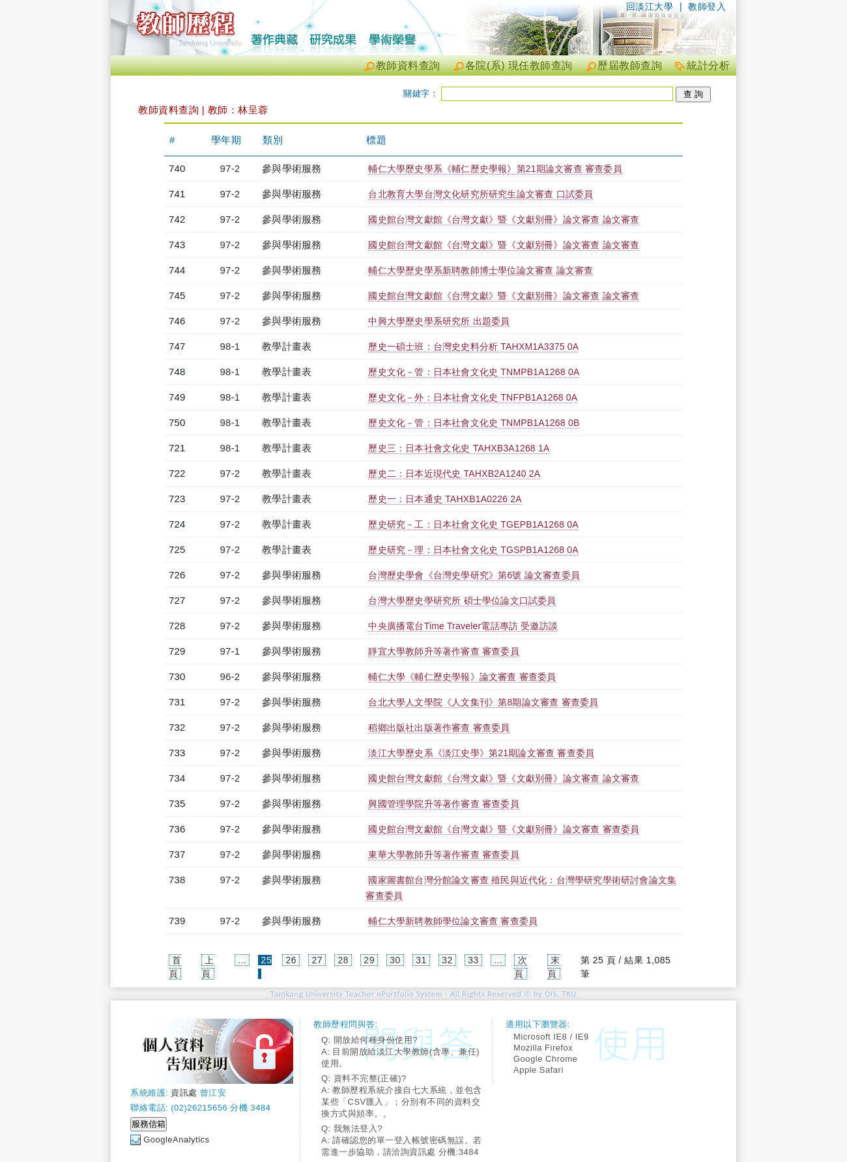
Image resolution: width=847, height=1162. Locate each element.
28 (343, 960)
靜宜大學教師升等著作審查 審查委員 (443, 651)
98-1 (230, 346)
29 (369, 960)
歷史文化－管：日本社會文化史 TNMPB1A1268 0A (473, 372)
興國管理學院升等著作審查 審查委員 (443, 804)
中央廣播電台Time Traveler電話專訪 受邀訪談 (463, 626)
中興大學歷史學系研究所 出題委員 (439, 321)
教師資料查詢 (408, 65)
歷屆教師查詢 (629, 65)
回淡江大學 (650, 6)
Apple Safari (538, 1070)
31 (421, 960)
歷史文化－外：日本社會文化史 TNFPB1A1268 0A (472, 397)
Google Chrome (545, 1059)
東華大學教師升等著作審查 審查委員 (443, 854)
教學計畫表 (286, 346)
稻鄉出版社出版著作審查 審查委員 (439, 727)
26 (291, 960)
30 (395, 960)
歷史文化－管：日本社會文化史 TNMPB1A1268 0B (473, 423)
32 (447, 960)
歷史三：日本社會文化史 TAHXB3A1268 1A (458, 448)
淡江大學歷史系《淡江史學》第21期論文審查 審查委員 (481, 753)
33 (473, 960)
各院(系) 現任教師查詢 (519, 65)
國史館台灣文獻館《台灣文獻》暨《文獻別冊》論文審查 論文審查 (503, 219)
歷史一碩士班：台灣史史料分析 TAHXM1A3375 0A (473, 346)
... (242, 960)
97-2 (230, 168)
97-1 (230, 651)
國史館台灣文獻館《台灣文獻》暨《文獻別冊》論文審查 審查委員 (503, 829)
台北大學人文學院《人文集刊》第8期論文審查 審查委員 (483, 702)
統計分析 (708, 65)
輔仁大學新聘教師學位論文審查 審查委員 (453, 921)
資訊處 (184, 1093)
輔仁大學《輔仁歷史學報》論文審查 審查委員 (462, 677)
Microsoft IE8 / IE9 (551, 1037)
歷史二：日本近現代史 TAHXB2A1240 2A (454, 473)
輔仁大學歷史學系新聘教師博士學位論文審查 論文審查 (480, 270)
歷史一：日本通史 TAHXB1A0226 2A (444, 499)
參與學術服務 (291, 168)
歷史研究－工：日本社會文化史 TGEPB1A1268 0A (473, 524)
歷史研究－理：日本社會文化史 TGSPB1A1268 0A (473, 550)
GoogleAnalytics (176, 1139)
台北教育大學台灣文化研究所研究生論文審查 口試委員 (480, 194)
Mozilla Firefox (543, 1048)
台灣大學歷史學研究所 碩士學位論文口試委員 (462, 600)
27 (317, 960)
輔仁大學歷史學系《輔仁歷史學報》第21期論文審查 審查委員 (495, 168)
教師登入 (707, 6)
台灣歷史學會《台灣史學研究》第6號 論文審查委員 (473, 575)
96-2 (230, 676)
